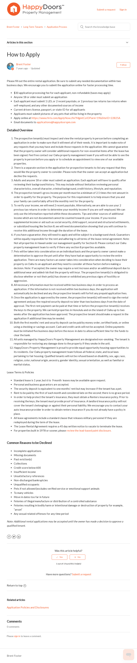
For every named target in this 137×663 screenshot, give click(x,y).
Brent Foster (13, 26)
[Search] (104, 27)
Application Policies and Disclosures (28, 607)
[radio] (59, 557)
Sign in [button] (123, 9)
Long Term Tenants (33, 26)
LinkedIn (19, 537)
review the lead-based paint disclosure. (89, 430)
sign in (17, 636)
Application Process (57, 26)
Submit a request (106, 9)
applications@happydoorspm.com (56, 122)
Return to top (16, 585)
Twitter (14, 537)
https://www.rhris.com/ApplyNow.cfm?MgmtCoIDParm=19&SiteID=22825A (76, 117)
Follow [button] (123, 64)
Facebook (9, 537)
